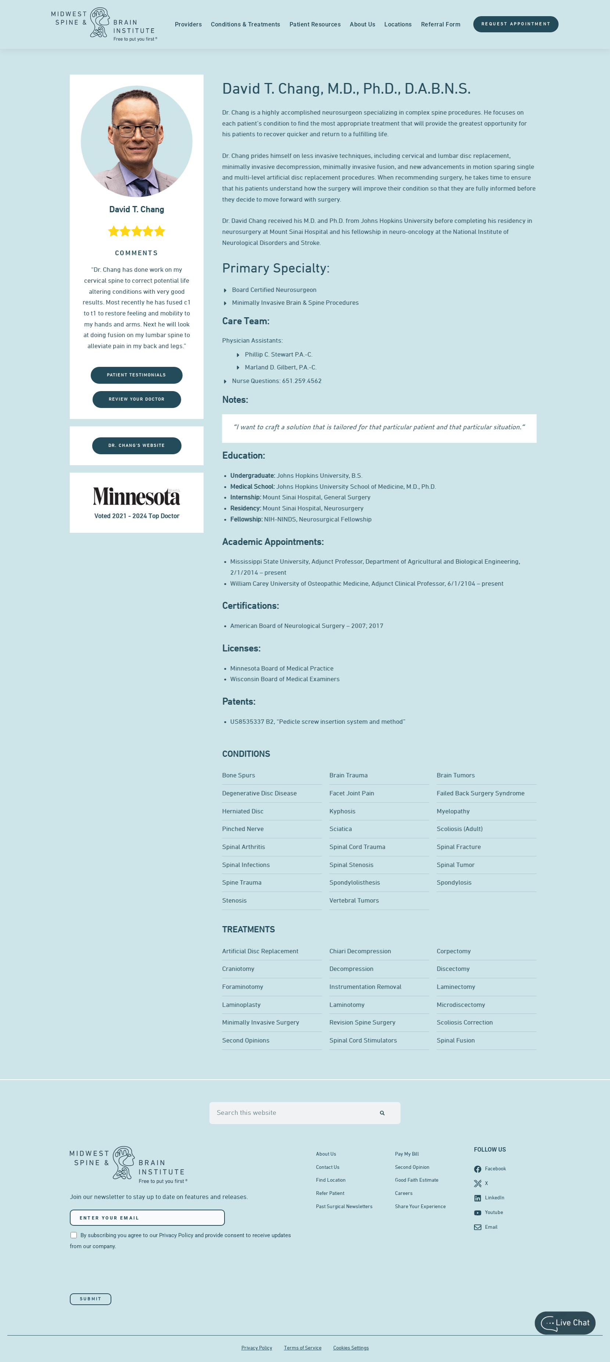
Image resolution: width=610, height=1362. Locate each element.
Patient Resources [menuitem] (315, 24)
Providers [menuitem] (188, 24)
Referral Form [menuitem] (441, 24)
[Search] (383, 1112)
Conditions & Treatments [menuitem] (245, 24)
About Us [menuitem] (362, 24)
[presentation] (126, 1272)
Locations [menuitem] (398, 24)
